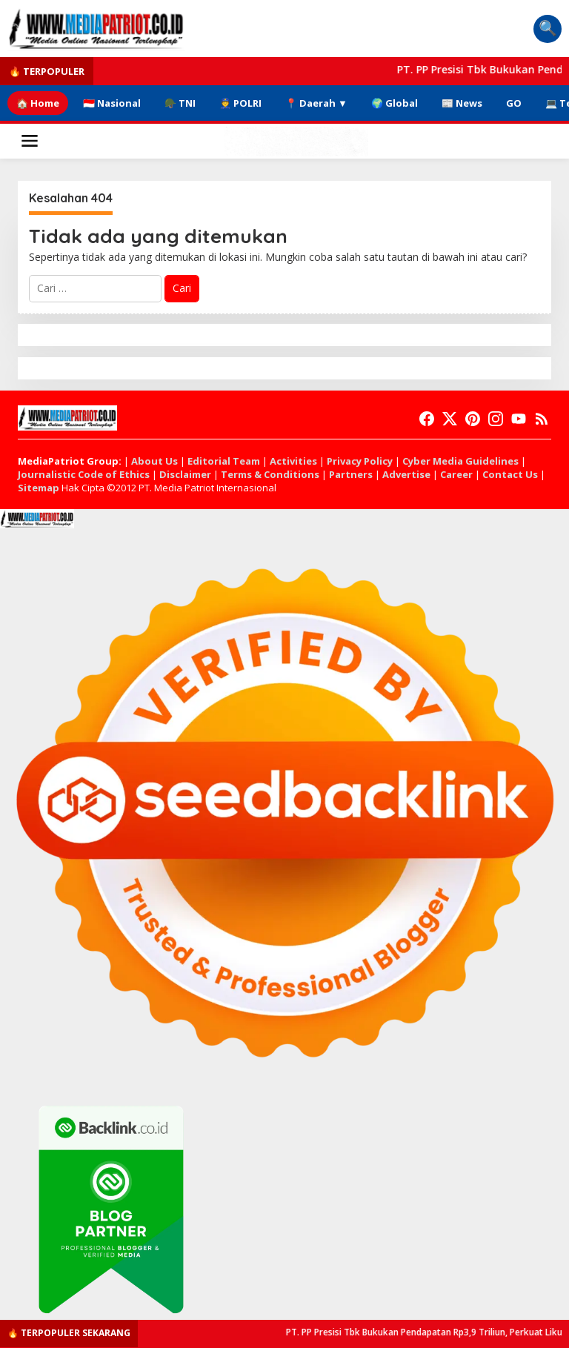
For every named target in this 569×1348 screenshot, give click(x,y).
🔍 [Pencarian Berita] (548, 28)
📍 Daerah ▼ (316, 103)
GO (514, 103)
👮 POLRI (240, 103)
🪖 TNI (180, 103)
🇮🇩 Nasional (112, 103)
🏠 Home (37, 103)
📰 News (462, 103)
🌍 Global (394, 103)
